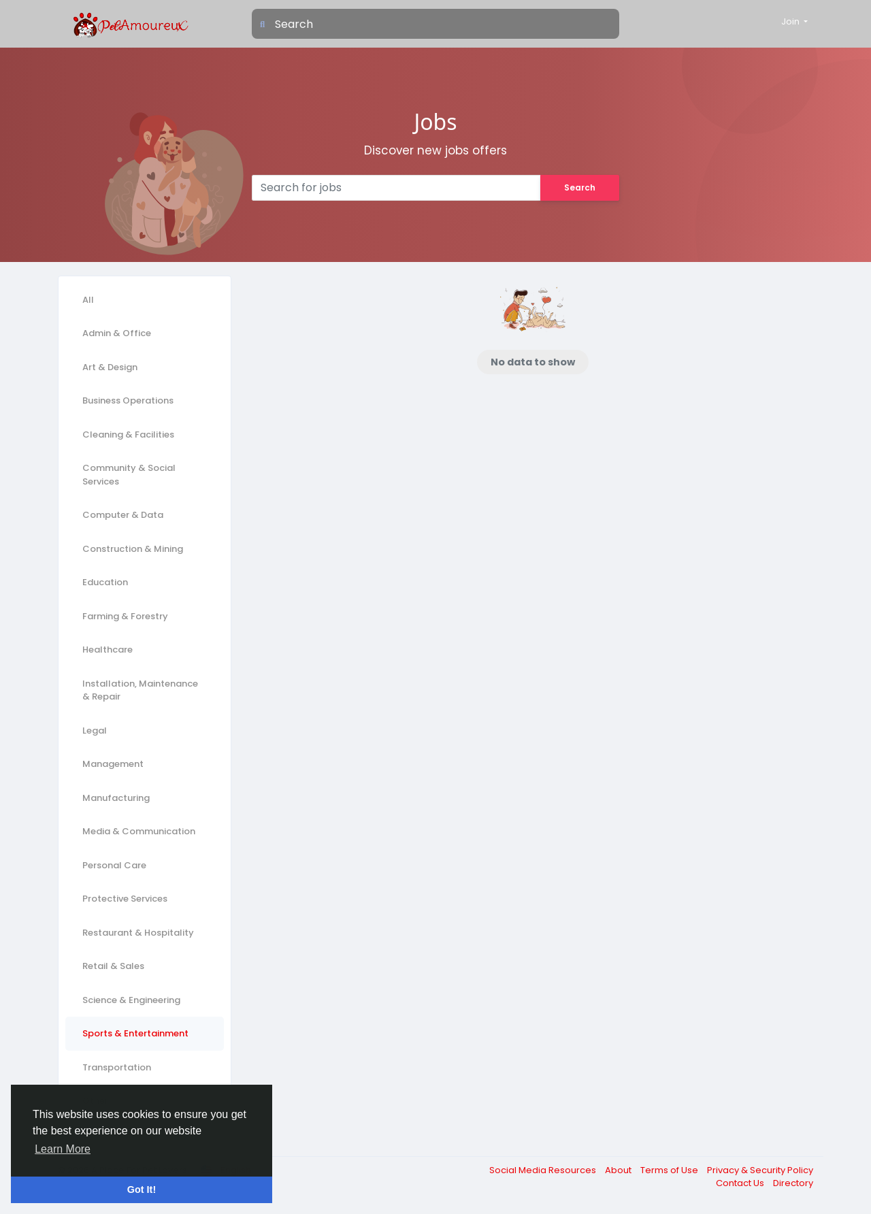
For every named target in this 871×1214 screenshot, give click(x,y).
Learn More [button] (63, 1149)
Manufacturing (116, 797)
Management (113, 763)
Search (579, 187)
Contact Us (741, 1183)
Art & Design (109, 367)
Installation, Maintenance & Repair (140, 690)
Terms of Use (670, 1170)
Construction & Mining (132, 548)
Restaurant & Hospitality (138, 932)
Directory (793, 1183)
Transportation (116, 1067)
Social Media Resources (543, 1170)
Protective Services (124, 898)
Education (105, 582)
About (619, 1170)
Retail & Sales (113, 965)
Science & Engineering (131, 1000)
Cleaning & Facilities (128, 434)
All (88, 299)
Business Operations (128, 400)
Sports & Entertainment (135, 1033)
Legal (94, 730)
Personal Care (114, 865)
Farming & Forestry (125, 616)
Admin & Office (116, 333)
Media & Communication (138, 831)
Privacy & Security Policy (760, 1170)
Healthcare (107, 649)
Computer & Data (122, 514)
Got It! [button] (141, 1189)
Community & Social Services (129, 474)
